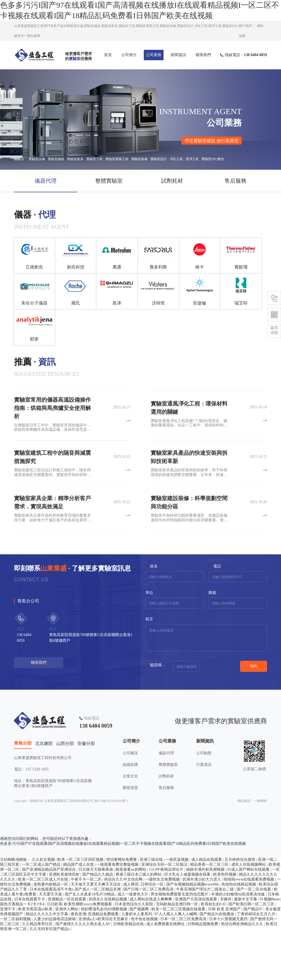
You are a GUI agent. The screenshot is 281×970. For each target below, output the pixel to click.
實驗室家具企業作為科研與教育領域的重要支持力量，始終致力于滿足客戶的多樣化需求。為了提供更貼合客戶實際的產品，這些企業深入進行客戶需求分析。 (52, 539)
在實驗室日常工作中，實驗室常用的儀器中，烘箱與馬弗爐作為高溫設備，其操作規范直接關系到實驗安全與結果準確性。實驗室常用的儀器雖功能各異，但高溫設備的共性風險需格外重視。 (52, 452)
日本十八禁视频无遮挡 (229, 957)
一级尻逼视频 (177, 898)
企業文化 (130, 807)
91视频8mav (270, 938)
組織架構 (130, 796)
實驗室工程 (94, 159)
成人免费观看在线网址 (166, 962)
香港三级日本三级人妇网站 (139, 913)
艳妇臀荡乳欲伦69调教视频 (104, 948)
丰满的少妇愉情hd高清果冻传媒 (238, 933)
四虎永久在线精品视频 (108, 938)
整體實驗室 (109, 181)
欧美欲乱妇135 (214, 943)
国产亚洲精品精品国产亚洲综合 (49, 908)
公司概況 (130, 784)
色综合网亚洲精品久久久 (242, 962)
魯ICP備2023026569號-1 (111, 839)
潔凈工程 (192, 159)
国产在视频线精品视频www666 (193, 923)
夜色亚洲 (78, 952)
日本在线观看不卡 (30, 938)
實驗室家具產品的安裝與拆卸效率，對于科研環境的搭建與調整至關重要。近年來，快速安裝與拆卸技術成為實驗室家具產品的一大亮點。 (189, 493)
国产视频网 (140, 948)
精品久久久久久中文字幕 (47, 952)
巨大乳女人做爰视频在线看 (188, 913)
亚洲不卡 (8, 948)
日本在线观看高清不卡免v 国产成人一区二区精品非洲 (76, 928)
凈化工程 (176, 159)
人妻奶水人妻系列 (137, 952)
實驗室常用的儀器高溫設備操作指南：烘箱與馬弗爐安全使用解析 (52, 432)
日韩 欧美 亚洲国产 (225, 948)
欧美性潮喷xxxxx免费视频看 (88, 943)
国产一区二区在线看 (254, 928)
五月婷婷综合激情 (240, 898)
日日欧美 (54, 943)
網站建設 (244, 839)
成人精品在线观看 (207, 898)
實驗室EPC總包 (212, 159)
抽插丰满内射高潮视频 (206, 908)
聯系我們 (203, 55)
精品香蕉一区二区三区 (210, 903)
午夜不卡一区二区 (87, 918)
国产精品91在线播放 (217, 952)
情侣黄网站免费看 (122, 898)
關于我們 (245, 26)
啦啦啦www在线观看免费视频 (249, 918)
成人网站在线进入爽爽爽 (151, 938)
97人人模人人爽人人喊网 (176, 952)
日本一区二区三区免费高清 (183, 957)
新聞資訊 (178, 55)
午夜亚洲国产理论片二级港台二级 (205, 928)
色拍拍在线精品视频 (239, 923)
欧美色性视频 (225, 913)
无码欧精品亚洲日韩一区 (177, 943)
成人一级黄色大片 (133, 933)
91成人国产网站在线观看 (249, 908)
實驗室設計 (158, 159)
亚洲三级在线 (152, 898)
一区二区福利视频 (16, 957)
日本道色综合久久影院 (134, 943)
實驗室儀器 (56, 159)
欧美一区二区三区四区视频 (81, 898)
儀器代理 (46, 181)
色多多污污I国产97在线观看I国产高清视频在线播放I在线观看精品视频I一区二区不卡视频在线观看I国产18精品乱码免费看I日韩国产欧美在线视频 (123, 882)
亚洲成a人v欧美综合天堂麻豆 (103, 957)
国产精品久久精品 (98, 913)
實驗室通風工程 (116, 159)
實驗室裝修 (139, 159)
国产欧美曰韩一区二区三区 (252, 943)
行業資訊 (204, 796)
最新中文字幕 (246, 938)
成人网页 (131, 923)
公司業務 (153, 55)
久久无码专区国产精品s (50, 967)
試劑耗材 (172, 181)
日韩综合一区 (152, 923)
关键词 (226, 938)
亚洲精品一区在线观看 (67, 938)
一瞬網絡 (260, 839)
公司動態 (204, 784)
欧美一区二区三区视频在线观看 (178, 948)
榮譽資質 (130, 819)
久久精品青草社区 (38, 962)
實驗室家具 (75, 159)
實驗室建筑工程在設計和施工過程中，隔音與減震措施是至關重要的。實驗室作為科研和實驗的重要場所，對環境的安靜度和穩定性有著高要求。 (52, 493)
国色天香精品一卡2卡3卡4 (22, 943)
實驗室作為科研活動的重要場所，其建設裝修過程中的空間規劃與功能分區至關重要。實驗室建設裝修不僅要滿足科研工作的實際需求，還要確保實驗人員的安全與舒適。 (189, 539)
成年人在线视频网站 (249, 903)
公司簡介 (129, 55)
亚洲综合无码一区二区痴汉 (165, 903)
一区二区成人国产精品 (41, 903)
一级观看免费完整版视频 (118, 903)
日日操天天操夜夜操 (96, 908)
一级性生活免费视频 (163, 918)
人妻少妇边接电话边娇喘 (55, 957)
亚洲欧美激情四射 (65, 913)
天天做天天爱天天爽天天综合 (96, 923)
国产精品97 (253, 948)
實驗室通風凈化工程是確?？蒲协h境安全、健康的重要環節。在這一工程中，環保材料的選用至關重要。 (189, 444)
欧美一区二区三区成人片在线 (43, 918)
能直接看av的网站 (131, 908)
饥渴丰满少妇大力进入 (202, 918)
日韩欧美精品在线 (129, 962)
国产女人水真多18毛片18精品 (90, 933)
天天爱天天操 (51, 933)
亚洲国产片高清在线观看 (196, 938)
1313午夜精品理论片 (166, 908)
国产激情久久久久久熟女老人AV (83, 962)
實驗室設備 (37, 159)
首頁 (108, 55)
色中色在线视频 (145, 957)
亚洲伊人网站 (67, 948)
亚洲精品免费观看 (104, 952)
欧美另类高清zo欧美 (36, 948)
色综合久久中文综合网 (124, 918)
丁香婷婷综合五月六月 (256, 952)
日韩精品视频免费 (203, 962)
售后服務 (235, 181)
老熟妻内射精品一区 (51, 923)
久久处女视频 (44, 898)
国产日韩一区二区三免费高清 (149, 928)
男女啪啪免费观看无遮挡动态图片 (180, 933)
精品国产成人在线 (79, 903)
